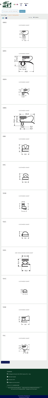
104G (4, 278)
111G (4, 335)
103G (4, 250)
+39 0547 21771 (11, 379)
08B (4, 136)
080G (5, 22)
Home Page (4, 15)
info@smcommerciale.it (14, 382)
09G (4, 165)
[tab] (3, 18)
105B (4, 307)
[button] (22, 11)
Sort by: (30, 17)
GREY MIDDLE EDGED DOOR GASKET (24, 253)
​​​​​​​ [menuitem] (14, 4)
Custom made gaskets (13, 15)
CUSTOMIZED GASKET (24, 25)
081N (4, 51)
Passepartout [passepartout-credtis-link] (27, 395)
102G (4, 222)
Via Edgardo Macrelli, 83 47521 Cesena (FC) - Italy (19, 374)
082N (4, 79)
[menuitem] (17, 4)
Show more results (5, 362)
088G (4, 108)
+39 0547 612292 (12, 376)
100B (4, 193)
